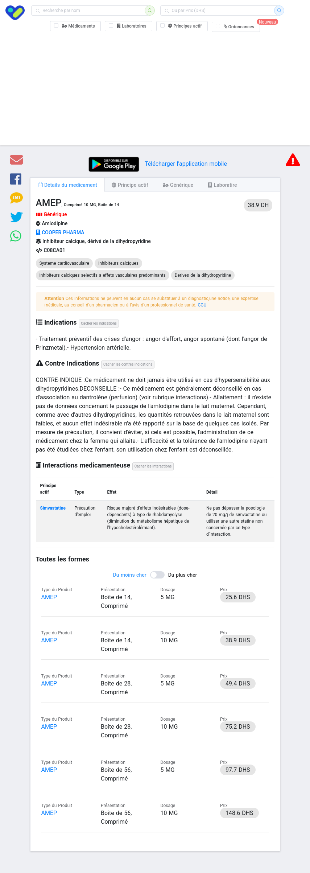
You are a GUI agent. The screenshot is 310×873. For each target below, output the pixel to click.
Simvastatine (53, 508)
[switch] (155, 574)
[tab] (67, 184)
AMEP (49, 597)
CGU (202, 305)
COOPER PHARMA (60, 232)
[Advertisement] (155, 87)
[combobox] (90, 10)
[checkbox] (75, 26)
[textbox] (90, 10)
